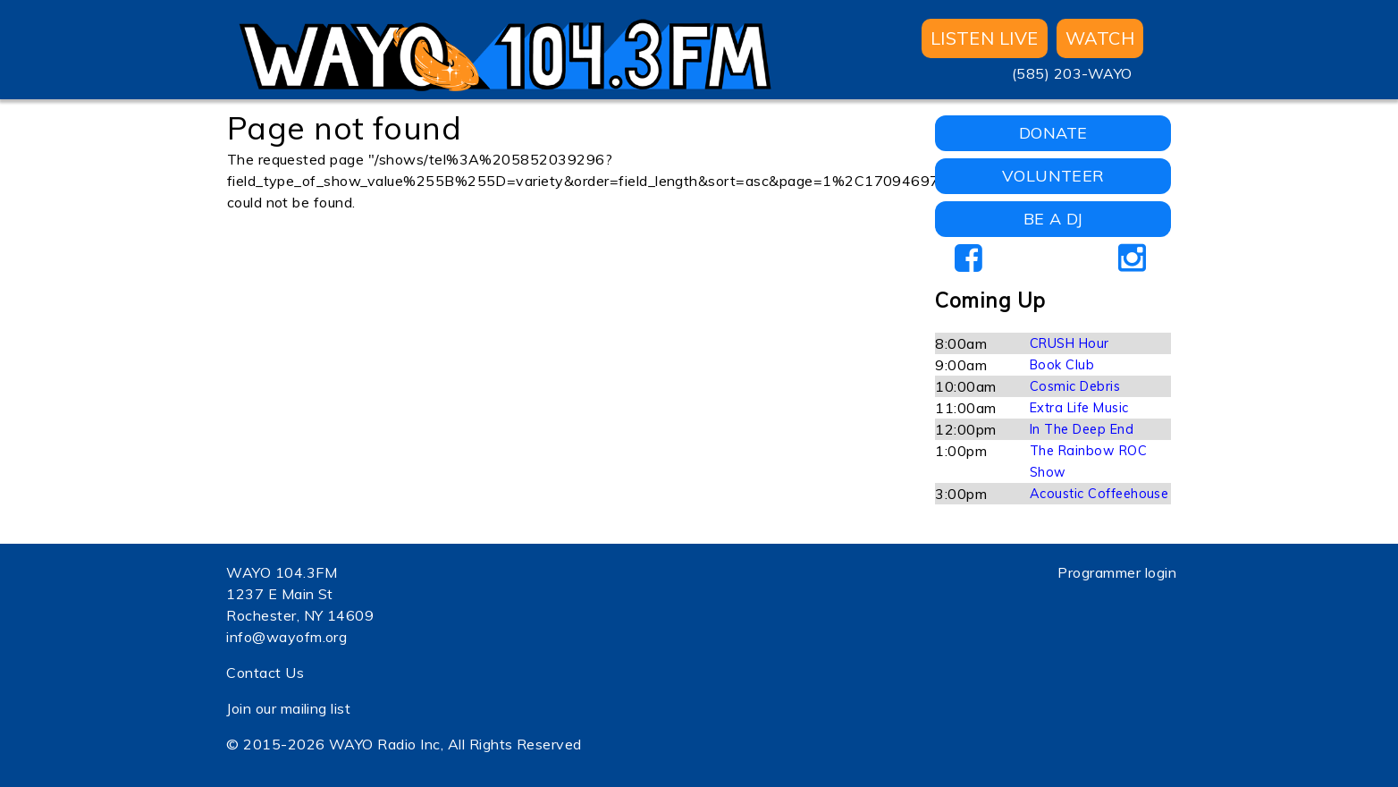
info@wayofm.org (286, 637)
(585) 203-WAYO (1072, 73)
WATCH (1099, 38)
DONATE (1053, 133)
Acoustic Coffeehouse (1099, 494)
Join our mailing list (288, 708)
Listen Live (985, 38)
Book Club (1062, 365)
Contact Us (265, 672)
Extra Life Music (1079, 408)
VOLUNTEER (1053, 175)
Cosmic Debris (1075, 386)
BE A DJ (1053, 218)
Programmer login (1116, 572)
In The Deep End (1081, 429)
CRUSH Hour (1069, 343)
